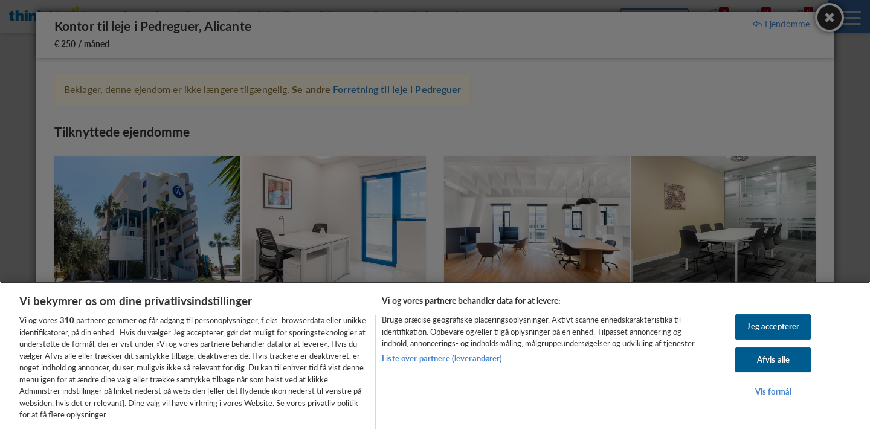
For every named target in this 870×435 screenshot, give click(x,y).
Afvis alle (773, 359)
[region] (435, 358)
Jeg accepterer (773, 326)
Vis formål (773, 392)
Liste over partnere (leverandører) (442, 358)
